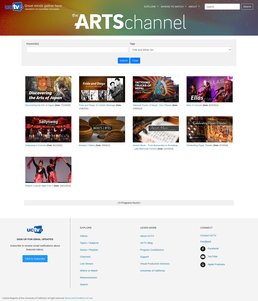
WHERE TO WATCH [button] (172, 6)
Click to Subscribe (35, 258)
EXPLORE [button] (150, 6)
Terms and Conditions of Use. (79, 298)
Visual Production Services (154, 263)
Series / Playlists (89, 249)
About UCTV (147, 235)
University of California (152, 270)
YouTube (213, 256)
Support (144, 256)
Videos (84, 235)
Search (247, 6)
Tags (132, 43)
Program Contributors (152, 249)
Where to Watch (89, 270)
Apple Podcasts (216, 264)
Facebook (213, 248)
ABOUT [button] (193, 6)
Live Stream (86, 263)
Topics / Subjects (89, 242)
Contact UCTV (208, 235)
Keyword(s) (32, 43)
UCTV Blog (146, 242)
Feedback (205, 241)
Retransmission (88, 277)
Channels (85, 256)
